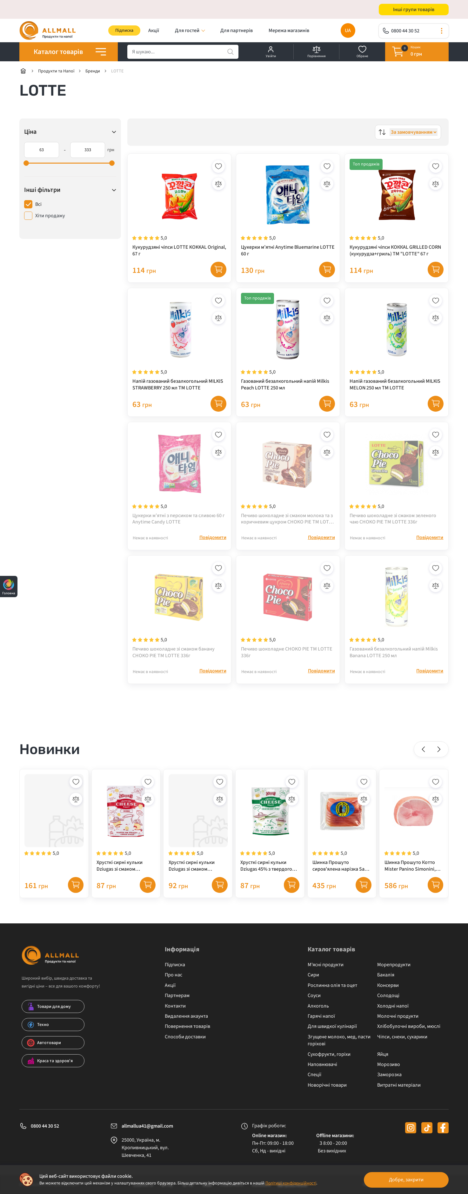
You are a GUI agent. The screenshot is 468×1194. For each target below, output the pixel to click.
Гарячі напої (321, 1020)
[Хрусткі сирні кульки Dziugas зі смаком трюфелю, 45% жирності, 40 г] (198, 827)
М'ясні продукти (326, 968)
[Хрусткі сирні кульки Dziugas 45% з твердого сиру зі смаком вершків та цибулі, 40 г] (270, 827)
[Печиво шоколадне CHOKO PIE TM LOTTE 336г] (288, 612)
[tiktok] (426, 1131)
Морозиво (388, 1068)
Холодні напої (393, 1010)
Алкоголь (318, 1010)
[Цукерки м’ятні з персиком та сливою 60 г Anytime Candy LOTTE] (179, 477)
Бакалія (385, 979)
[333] (87, 150)
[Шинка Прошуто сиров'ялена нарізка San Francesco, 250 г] (342, 827)
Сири (313, 979)
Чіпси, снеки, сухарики (402, 1040)
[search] (182, 52)
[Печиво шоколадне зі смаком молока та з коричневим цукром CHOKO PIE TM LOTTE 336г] (288, 477)
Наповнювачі (322, 1068)
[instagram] (410, 1131)
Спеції (314, 1078)
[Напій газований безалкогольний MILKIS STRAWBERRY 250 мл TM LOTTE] (179, 343)
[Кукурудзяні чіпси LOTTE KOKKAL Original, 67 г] (179, 208)
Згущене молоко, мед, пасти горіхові (339, 1044)
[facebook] (443, 1131)
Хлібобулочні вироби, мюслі (408, 1030)
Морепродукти (394, 968)
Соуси (314, 999)
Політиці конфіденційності (291, 1183)
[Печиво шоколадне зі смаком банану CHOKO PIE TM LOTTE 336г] (179, 612)
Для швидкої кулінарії (332, 1030)
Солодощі (388, 999)
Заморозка (389, 1078)
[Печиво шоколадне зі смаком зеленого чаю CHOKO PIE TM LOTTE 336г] (396, 477)
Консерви (388, 989)
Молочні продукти (397, 1020)
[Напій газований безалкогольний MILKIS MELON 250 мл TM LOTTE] (396, 343)
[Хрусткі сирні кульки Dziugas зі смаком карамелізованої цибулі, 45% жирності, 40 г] (126, 827)
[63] (41, 150)
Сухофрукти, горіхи (329, 1058)
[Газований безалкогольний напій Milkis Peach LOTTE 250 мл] (288, 343)
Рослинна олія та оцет (332, 989)
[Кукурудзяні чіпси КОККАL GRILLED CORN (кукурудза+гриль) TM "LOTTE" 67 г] (396, 208)
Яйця (382, 1058)
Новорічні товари (327, 1089)
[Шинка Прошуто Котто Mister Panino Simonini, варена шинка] (413, 827)
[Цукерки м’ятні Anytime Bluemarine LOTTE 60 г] (288, 208)
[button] (423, 752)
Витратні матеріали (399, 1089)
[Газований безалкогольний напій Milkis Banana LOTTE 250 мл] (396, 612)
